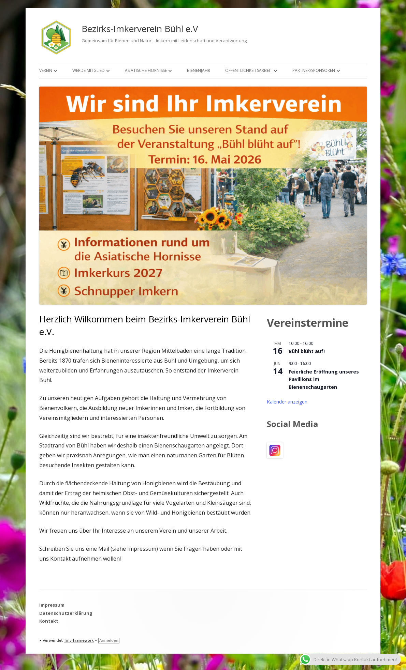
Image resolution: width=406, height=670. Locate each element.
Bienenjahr (198, 70)
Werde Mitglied (88, 70)
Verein (45, 70)
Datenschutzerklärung (65, 613)
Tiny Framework (78, 640)
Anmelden (108, 640)
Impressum (51, 605)
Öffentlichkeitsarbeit (248, 70)
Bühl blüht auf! (307, 351)
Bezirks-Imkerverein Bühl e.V (140, 28)
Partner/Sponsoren (313, 70)
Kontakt (48, 621)
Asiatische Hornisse (146, 70)
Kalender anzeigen (287, 401)
